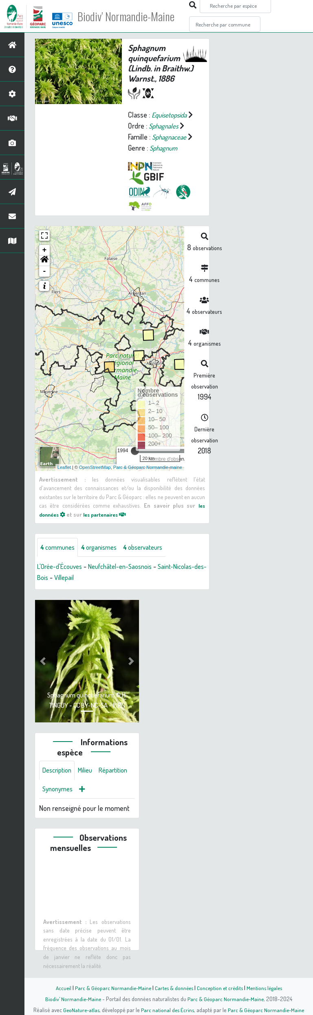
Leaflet (64, 477)
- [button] (44, 282)
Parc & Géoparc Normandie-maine (147, 477)
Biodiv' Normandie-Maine (134, 16)
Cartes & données (173, 987)
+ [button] (44, 261)
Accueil (59, 987)
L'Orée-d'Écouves (62, 577)
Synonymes (98, 801)
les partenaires (110, 525)
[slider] (135, 462)
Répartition (58, 801)
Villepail (103, 588)
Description (58, 782)
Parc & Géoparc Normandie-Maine (110, 987)
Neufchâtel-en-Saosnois (128, 577)
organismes (105, 558)
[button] (44, 271)
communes (59, 558)
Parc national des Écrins (167, 1009)
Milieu (90, 782)
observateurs (153, 558)
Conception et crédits (221, 987)
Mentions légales (267, 987)
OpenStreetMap (95, 477)
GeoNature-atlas (80, 1009)
